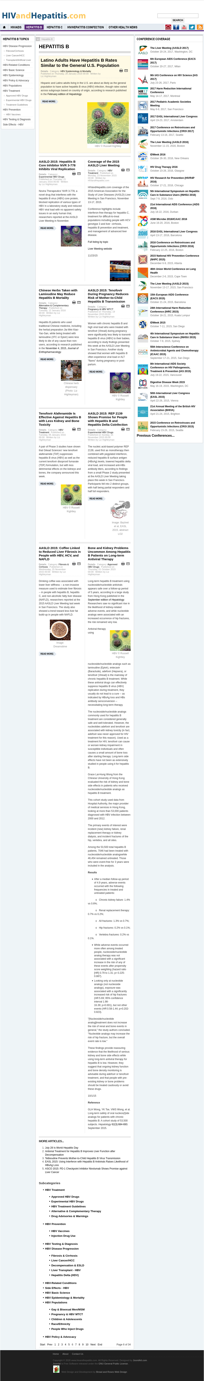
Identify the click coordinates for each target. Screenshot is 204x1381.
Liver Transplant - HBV (66, 1270)
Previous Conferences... (156, 435)
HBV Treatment (55, 1189)
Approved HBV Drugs (65, 1196)
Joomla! (57, 1363)
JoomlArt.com (140, 1360)
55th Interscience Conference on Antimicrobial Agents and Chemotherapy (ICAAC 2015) (174, 350)
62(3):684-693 (119, 1124)
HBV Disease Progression (62, 1248)
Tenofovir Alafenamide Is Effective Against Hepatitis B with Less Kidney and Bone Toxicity (60, 419)
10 (87, 1344)
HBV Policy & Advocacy (60, 1336)
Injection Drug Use (63, 1235)
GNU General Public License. (113, 1363)
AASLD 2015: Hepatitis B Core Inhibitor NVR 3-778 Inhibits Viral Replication (57, 165)
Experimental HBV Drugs (51, 176)
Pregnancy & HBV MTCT (100, 309)
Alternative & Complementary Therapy (76, 1211)
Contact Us (77, 1354)
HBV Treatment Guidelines (68, 1206)
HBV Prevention (55, 1224)
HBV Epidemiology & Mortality (75, 71)
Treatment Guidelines (17, 104)
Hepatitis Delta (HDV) (65, 1275)
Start (42, 1344)
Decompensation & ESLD (67, 1265)
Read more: (49, 101)
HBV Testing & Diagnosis (61, 1243)
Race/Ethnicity (60, 1324)
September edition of (106, 599)
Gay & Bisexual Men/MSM (68, 1309)
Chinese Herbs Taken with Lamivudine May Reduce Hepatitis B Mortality (58, 293)
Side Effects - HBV (57, 1288)
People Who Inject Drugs (67, 1329)
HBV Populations (56, 1302)
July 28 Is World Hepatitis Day (61, 1147)
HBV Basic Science (57, 1292)
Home (56, 1354)
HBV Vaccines (60, 1231)
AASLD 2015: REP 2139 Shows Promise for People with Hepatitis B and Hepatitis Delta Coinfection (108, 419)
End (100, 1344)
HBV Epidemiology (13, 75)
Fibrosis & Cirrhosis (64, 1255)
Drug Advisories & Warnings (69, 1216)
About (65, 1354)
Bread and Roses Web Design (111, 1372)
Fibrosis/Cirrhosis (15, 51)
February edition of (65, 94)
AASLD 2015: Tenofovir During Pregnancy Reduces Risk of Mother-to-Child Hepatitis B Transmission (108, 295)
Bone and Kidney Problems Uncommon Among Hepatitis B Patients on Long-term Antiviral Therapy (109, 553)
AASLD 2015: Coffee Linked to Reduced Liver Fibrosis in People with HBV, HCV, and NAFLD (60, 553)
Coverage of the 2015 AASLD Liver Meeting (104, 163)
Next (93, 1344)
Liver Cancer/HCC (63, 1260)
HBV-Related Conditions (61, 1283)
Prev (49, 1344)
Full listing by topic (98, 241)
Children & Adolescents (66, 1319)
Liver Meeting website (100, 248)
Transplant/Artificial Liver (18, 60)
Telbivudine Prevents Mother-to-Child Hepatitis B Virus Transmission (82, 1158)
